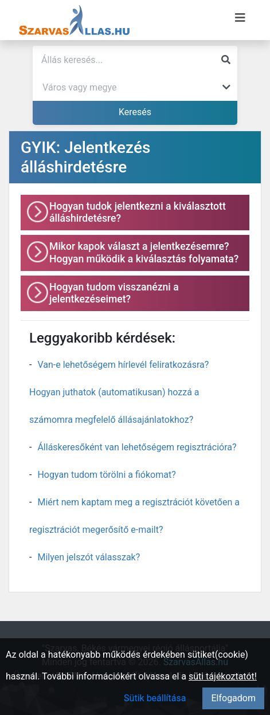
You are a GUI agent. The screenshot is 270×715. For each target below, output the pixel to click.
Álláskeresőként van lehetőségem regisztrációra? (136, 447)
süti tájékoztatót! (223, 676)
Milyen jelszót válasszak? (88, 557)
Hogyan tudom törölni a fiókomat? (106, 474)
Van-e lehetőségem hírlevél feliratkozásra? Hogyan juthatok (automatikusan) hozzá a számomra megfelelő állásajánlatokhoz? (119, 392)
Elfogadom (233, 698)
